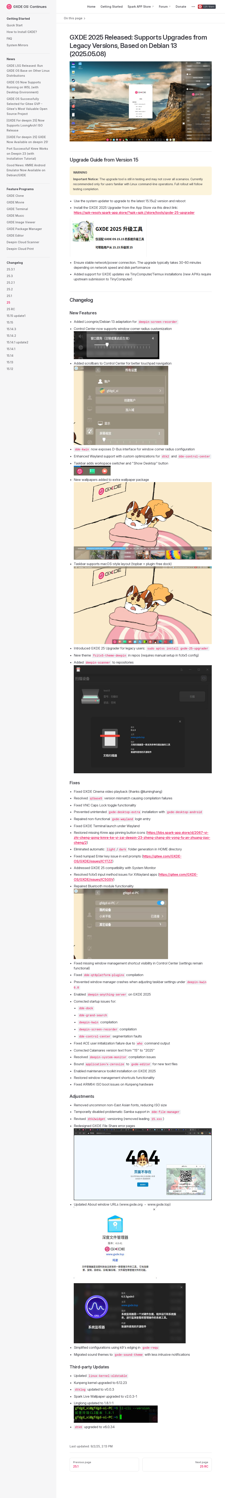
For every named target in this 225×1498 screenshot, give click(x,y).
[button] (28, 18)
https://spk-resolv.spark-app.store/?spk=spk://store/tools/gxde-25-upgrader (134, 212)
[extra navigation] (193, 6)
